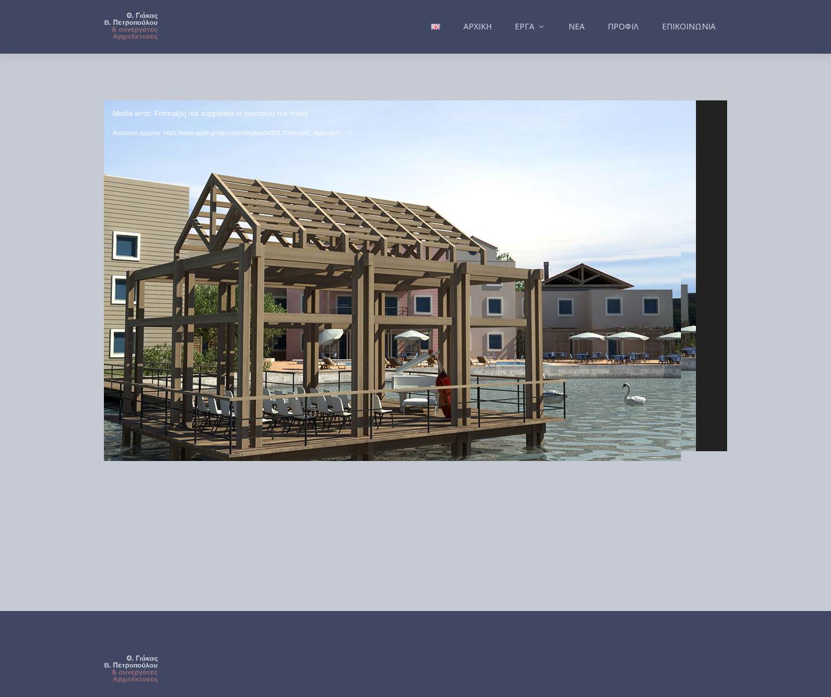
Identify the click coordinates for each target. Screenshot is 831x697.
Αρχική (477, 26)
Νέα (576, 26)
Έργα (530, 26)
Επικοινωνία (689, 26)
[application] (415, 275)
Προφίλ (623, 26)
